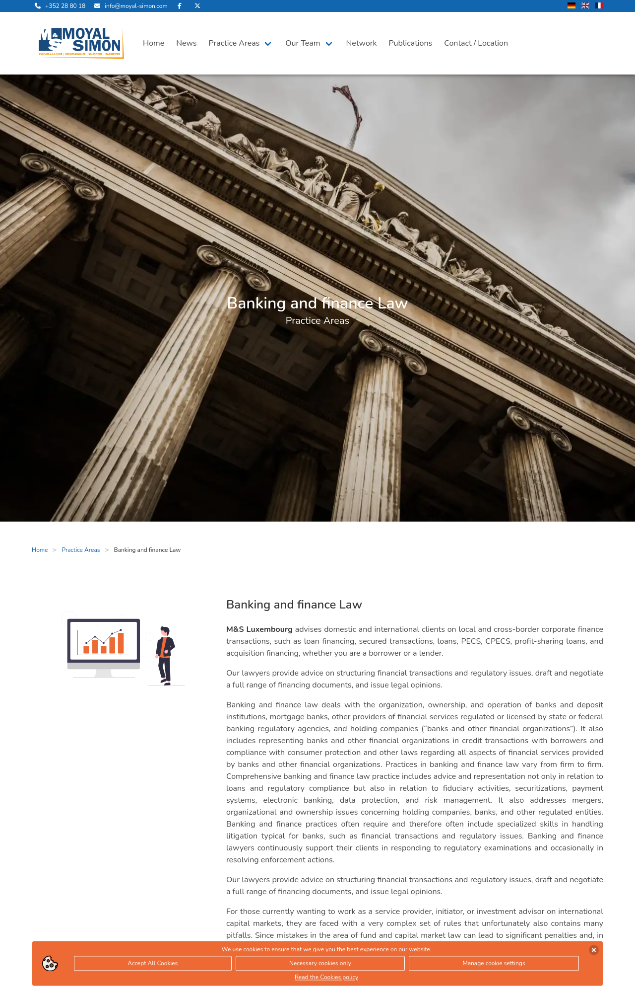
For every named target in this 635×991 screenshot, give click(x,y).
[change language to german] (571, 6)
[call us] (58, 6)
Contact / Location (476, 43)
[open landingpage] (81, 43)
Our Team (302, 43)
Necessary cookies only (320, 965)
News (186, 43)
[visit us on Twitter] (197, 6)
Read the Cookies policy (326, 979)
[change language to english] (585, 6)
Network (361, 43)
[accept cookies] (594, 951)
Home (153, 43)
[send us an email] (129, 6)
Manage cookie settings (493, 965)
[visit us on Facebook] (180, 6)
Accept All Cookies (152, 965)
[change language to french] (599, 6)
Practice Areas (234, 43)
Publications (411, 43)
